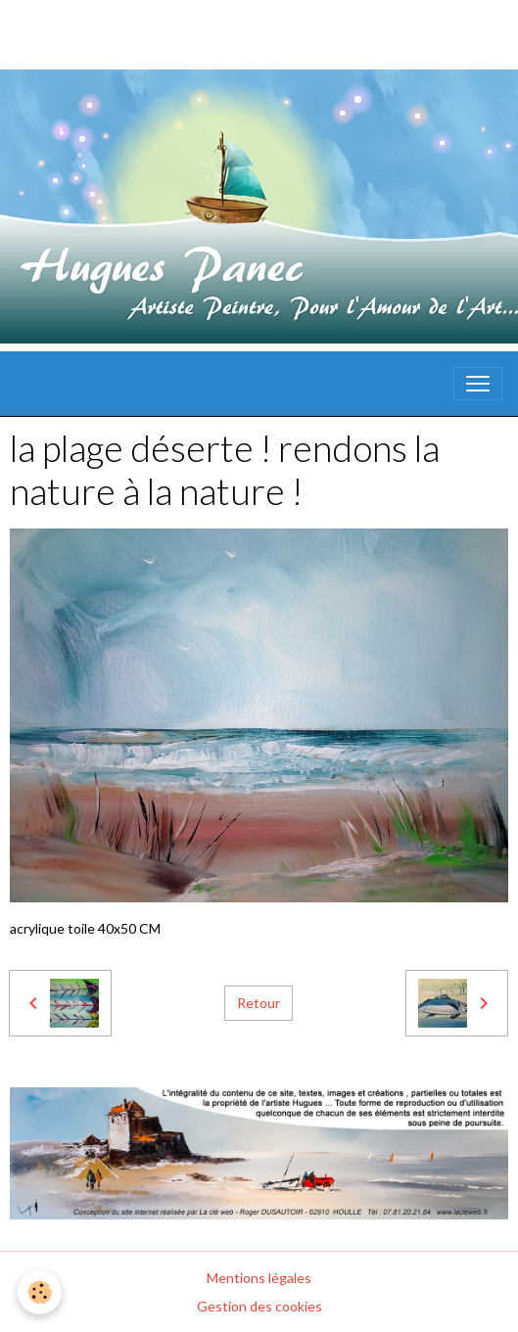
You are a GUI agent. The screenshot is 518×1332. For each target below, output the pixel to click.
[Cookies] (40, 1292)
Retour (258, 1002)
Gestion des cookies (259, 1306)
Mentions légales (259, 1277)
